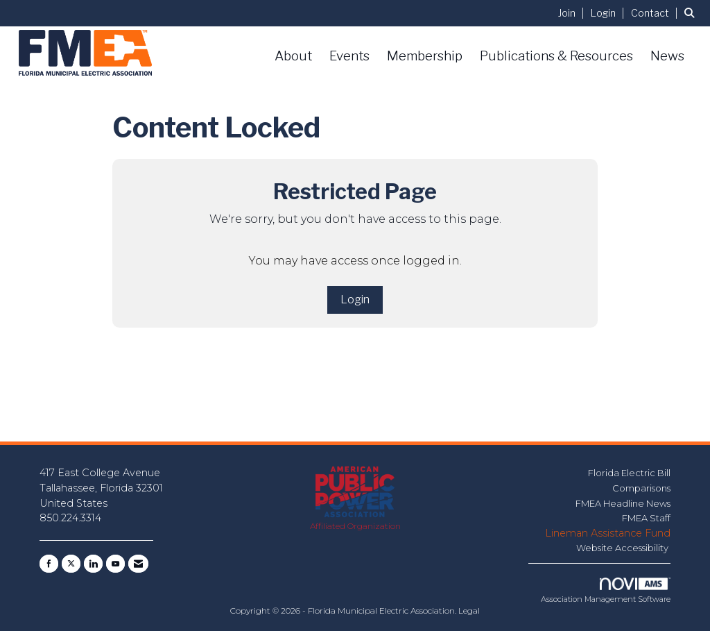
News (667, 56)
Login (355, 299)
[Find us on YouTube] (115, 564)
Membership (424, 56)
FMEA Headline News (622, 503)
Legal (469, 610)
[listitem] (573, 12)
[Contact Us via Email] (138, 564)
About (293, 56)
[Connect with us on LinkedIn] (93, 564)
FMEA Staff (646, 517)
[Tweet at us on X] (71, 564)
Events (349, 56)
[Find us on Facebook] (49, 564)
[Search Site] (692, 12)
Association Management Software (605, 591)
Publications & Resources (556, 56)
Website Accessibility (623, 547)
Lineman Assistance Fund (607, 533)
